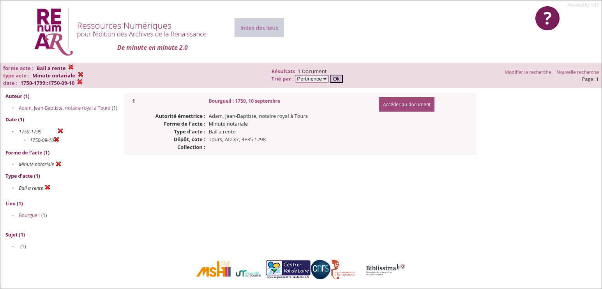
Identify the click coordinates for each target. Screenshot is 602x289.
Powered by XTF (583, 5)
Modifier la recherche (528, 72)
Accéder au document (407, 104)
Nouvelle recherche (578, 72)
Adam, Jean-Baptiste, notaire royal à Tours (64, 108)
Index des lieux (259, 28)
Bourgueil (29, 215)
